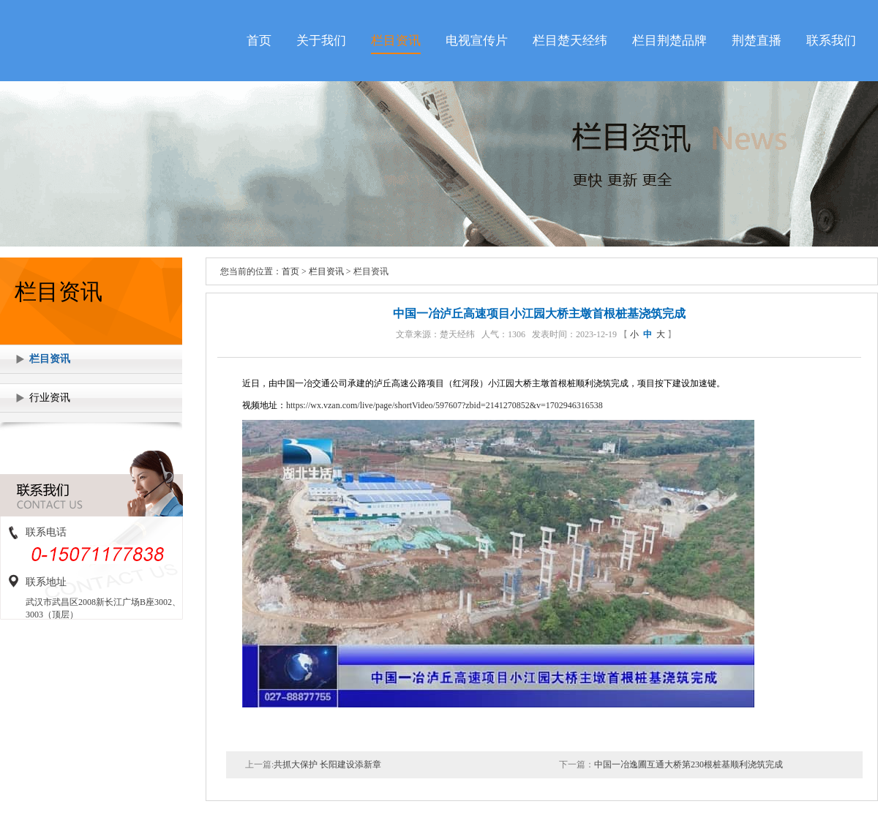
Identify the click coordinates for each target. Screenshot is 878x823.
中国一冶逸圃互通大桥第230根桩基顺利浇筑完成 (688, 764)
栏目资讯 (396, 41)
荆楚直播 (756, 41)
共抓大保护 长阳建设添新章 (327, 764)
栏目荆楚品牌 (669, 41)
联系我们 (831, 41)
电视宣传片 (477, 41)
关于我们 (321, 41)
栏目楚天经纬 (570, 41)
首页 (259, 41)
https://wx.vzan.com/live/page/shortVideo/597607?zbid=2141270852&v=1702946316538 (444, 405)
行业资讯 (49, 397)
